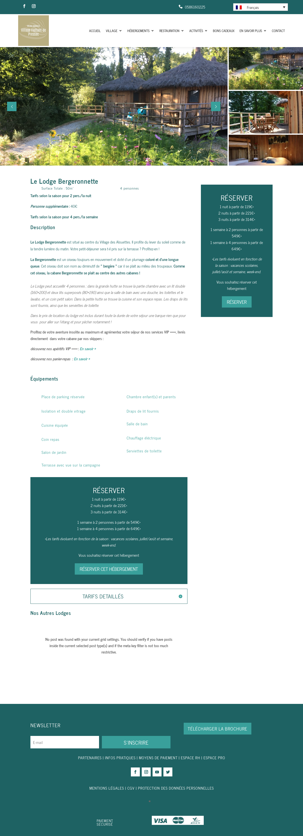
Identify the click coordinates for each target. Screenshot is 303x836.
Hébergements (138, 30)
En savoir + (88, 348)
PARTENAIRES (90, 758)
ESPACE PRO (214, 758)
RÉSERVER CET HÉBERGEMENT (109, 569)
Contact (278, 30)
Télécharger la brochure (217, 728)
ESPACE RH (190, 758)
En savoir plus (251, 30)
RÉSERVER (237, 302)
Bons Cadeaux (223, 30)
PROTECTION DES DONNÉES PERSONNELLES (176, 788)
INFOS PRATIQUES (120, 758)
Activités (196, 30)
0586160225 (195, 7)
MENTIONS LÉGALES (106, 788)
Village (111, 30)
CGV (131, 788)
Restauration (169, 30)
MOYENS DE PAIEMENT (158, 758)
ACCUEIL (95, 30)
